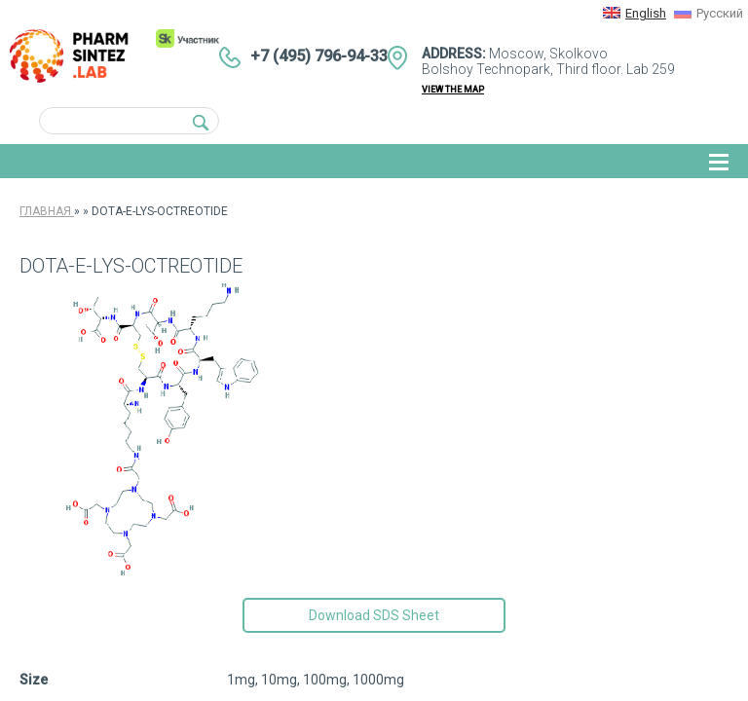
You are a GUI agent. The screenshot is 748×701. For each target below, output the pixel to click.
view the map (453, 89)
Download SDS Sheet (374, 615)
